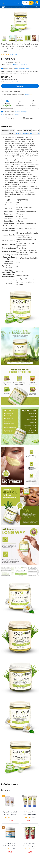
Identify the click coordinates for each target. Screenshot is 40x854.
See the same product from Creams (27, 781)
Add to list (10, 118)
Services (17, 7)
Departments (7, 7)
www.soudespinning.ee (22, 68)
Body (38, 133)
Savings (24, 7)
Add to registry (28, 118)
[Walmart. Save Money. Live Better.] (11, 2)
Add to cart (20, 86)
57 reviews (15, 54)
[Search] (31, 3)
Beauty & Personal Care (22, 133)
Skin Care (32, 133)
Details (17, 114)
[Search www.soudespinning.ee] (25, 3)
